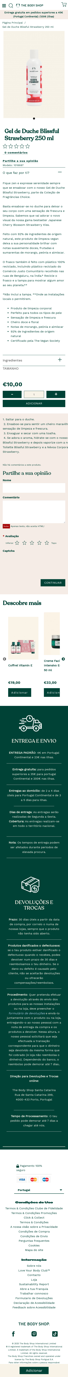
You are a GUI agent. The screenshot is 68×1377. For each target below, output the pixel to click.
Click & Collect (34, 1217)
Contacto (34, 1275)
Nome (7, 480)
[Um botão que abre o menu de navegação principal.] (3, 6)
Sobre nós (34, 1265)
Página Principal (12, 22)
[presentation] (30, 567)
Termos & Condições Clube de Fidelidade (34, 1208)
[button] (63, 659)
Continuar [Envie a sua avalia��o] (53, 582)
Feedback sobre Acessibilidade (34, 1307)
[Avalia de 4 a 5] (39, 543)
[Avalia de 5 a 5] (47, 543)
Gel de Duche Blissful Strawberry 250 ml (27, 26)
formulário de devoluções (27, 1013)
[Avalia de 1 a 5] (17, 543)
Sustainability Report (34, 1284)
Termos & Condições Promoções (34, 1213)
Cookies (34, 1245)
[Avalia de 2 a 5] (24, 543)
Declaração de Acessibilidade (34, 1303)
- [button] (12, 394)
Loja (34, 1279)
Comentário (11, 497)
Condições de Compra (34, 1231)
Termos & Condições (34, 1222)
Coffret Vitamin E (20, 665)
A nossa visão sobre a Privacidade (34, 1227)
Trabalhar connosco (34, 1293)
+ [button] (56, 394)
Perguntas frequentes (34, 1240)
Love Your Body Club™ (34, 1270)
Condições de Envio (34, 1236)
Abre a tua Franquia (34, 1289)
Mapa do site (34, 1250)
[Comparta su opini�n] (16, 146)
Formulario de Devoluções (34, 1298)
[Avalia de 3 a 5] (32, 543)
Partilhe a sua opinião (20, 161)
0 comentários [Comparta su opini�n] (16, 152)
